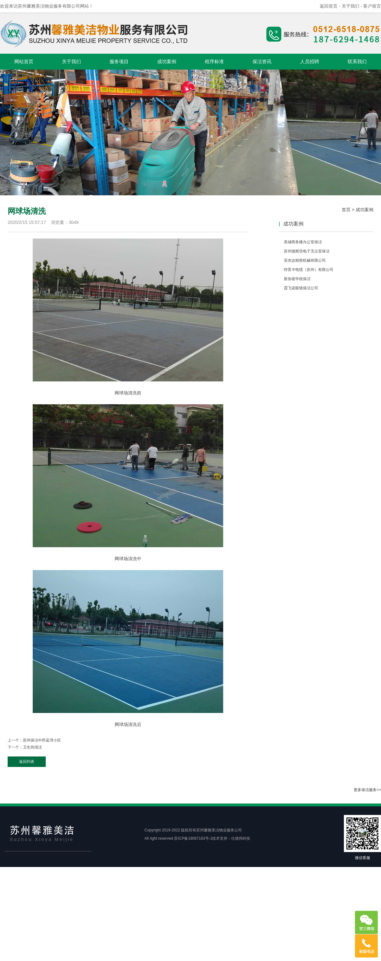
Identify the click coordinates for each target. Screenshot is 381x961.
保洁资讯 (261, 61)
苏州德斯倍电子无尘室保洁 (307, 251)
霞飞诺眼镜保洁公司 (301, 288)
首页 (346, 209)
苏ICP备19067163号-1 (193, 838)
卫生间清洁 (32, 747)
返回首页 (329, 6)
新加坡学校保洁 (297, 279)
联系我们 (357, 61)
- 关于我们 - (351, 6)
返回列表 (26, 761)
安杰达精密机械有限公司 (305, 260)
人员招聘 (309, 61)
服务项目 (119, 61)
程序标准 (214, 61)
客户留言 (372, 6)
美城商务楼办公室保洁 (303, 242)
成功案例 (166, 61)
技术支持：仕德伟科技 (231, 838)
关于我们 (71, 61)
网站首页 (23, 61)
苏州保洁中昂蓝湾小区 (42, 740)
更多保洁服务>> (367, 790)
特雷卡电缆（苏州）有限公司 (308, 269)
